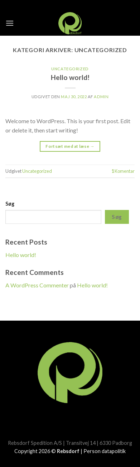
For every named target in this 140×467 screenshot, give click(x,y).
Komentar (123, 171)
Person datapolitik (104, 451)
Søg (9, 204)
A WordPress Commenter (37, 285)
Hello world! (70, 77)
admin (101, 96)
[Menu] (9, 23)
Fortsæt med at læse (70, 146)
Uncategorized (69, 68)
